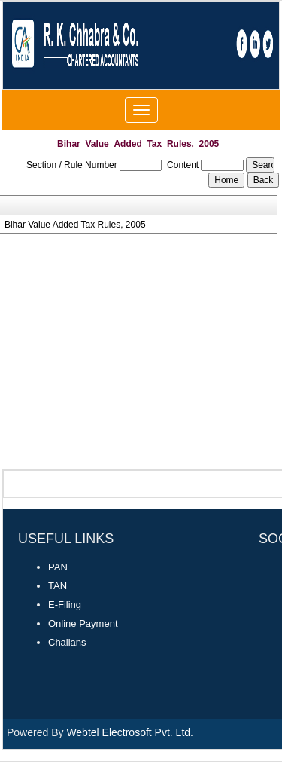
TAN (57, 585)
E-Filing (64, 604)
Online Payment (83, 623)
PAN (58, 567)
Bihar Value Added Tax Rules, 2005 (75, 224)
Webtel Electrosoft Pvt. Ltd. (129, 732)
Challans (67, 642)
